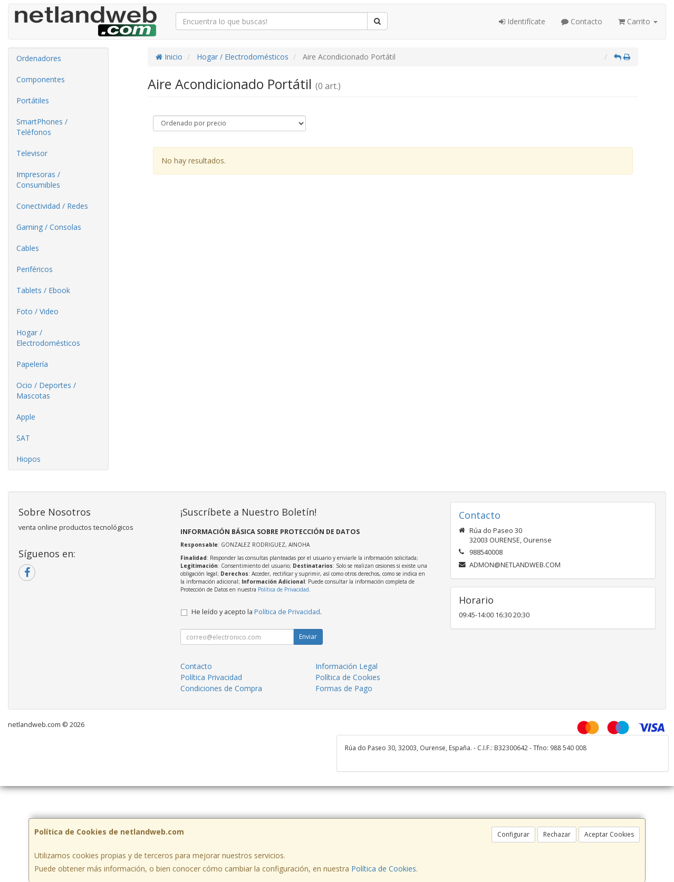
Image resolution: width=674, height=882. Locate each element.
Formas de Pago (343, 688)
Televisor (31, 153)
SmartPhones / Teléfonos (42, 127)
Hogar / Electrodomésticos (48, 337)
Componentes (40, 79)
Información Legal (346, 666)
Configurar (513, 834)
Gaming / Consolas (48, 227)
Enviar (308, 636)
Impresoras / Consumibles (38, 179)
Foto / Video (37, 311)
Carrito (638, 21)
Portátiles (32, 100)
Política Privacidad (211, 677)
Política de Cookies (383, 869)
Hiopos (28, 459)
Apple (25, 417)
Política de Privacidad (283, 589)
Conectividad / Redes (52, 206)
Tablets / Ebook (43, 290)
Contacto (581, 21)
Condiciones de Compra (221, 688)
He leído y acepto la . (256, 611)
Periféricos (34, 269)
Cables (27, 248)
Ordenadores (38, 58)
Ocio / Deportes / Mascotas (46, 390)
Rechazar (557, 834)
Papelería (32, 364)
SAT (23, 438)
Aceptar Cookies (609, 834)
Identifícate (522, 21)
